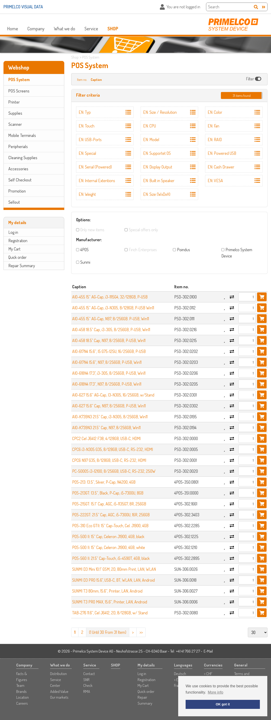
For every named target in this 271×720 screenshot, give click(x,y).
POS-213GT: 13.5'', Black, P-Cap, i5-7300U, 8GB (107, 492)
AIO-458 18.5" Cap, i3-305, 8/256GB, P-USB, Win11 (111, 329)
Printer (14, 102)
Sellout (14, 202)
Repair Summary (21, 265)
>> (141, 632)
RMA (86, 691)
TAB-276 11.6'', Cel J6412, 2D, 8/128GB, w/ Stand (110, 612)
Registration (17, 240)
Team (20, 685)
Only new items (92, 229)
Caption (96, 80)
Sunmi (85, 262)
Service (91, 28)
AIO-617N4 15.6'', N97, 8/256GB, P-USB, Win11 (107, 362)
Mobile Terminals (22, 135)
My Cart (14, 248)
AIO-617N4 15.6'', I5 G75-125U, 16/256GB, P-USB (109, 351)
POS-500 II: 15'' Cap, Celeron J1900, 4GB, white (108, 547)
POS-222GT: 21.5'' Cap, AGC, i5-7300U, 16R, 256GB (111, 514)
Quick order (17, 257)
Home (12, 28)
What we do (64, 28)
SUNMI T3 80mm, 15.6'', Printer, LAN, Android (107, 590)
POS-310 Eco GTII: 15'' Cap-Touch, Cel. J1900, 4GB (110, 525)
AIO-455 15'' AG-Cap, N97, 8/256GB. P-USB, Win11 (110, 318)
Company (36, 28)
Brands (21, 691)
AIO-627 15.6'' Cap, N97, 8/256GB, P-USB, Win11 (109, 405)
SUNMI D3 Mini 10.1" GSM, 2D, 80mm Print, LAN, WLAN (114, 569)
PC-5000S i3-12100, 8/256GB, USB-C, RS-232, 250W (113, 471)
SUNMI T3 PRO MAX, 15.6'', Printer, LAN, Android (109, 601)
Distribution (58, 673)
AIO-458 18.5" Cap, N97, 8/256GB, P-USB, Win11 (108, 340)
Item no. (82, 80)
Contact (89, 673)
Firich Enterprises (143, 249)
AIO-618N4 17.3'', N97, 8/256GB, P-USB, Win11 (106, 384)
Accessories (18, 168)
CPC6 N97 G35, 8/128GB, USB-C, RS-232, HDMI (109, 460)
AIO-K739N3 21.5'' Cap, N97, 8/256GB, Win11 (106, 427)
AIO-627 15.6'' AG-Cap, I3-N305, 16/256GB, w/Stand (113, 394)
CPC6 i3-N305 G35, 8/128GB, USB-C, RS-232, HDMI (112, 449)
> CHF (208, 673)
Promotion (17, 190)
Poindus (183, 249)
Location (22, 697)
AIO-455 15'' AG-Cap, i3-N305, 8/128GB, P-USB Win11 (113, 307)
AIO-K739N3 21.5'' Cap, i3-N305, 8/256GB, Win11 (110, 416)
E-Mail (208, 651)
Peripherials (18, 146)
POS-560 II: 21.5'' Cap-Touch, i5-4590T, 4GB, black (111, 558)
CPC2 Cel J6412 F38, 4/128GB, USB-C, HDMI (106, 438)
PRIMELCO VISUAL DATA (23, 6)
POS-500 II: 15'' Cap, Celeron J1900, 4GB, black (108, 536)
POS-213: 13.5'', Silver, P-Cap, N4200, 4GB (104, 482)
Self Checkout (20, 179)
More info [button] (215, 692)
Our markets (59, 697)
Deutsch (180, 673)
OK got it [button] (223, 704)
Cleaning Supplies (22, 157)
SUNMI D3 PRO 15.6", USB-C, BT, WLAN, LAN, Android (113, 580)
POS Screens (18, 90)
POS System (19, 79)
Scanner (15, 124)
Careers (22, 703)
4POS (84, 249)
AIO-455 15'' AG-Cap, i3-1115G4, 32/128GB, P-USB (110, 296)
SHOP (112, 28)
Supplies (15, 113)
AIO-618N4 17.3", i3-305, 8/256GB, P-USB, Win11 (108, 373)
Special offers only (143, 229)
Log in (13, 232)
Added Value (59, 691)
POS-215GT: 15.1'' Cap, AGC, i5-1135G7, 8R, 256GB (109, 503)
